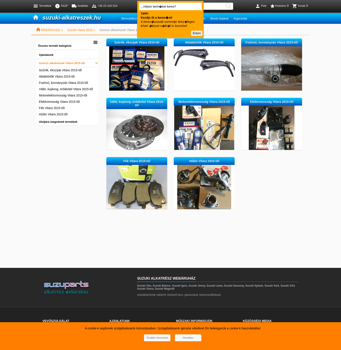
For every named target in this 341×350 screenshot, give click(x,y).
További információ (157, 337)
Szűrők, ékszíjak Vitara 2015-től (60, 70)
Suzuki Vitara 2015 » (81, 30)
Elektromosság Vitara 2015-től (59, 101)
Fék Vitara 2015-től (52, 108)
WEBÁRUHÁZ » (49, 30)
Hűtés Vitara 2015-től (53, 114)
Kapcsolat (240, 18)
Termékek (42, 6)
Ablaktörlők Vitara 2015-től (57, 76)
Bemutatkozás (131, 18)
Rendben (188, 337)
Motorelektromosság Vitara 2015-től (63, 95)
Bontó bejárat (219, 18)
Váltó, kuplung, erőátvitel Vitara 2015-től (66, 89)
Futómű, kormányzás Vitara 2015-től (63, 83)
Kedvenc (279, 6)
